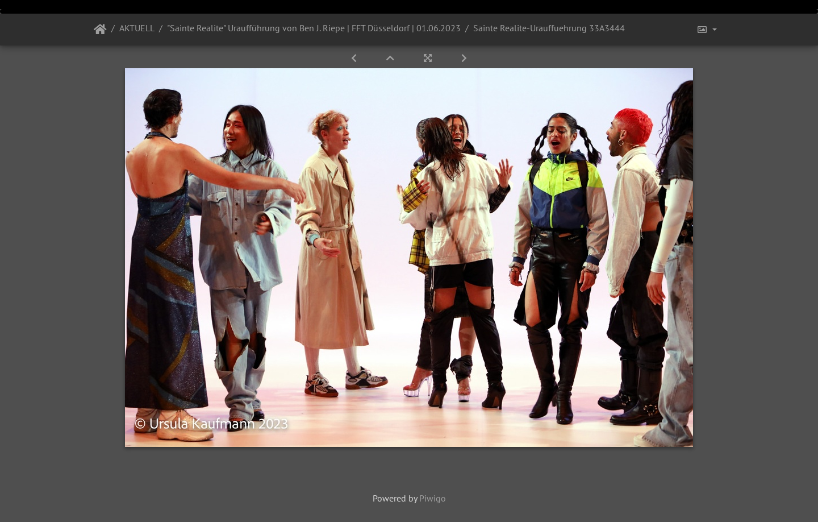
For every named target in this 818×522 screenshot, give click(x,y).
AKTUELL (137, 28)
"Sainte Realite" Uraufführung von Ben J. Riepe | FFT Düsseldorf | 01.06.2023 (314, 28)
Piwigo (432, 498)
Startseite (100, 29)
